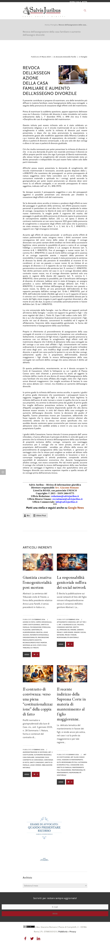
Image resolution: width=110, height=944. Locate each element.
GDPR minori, (69, 632)
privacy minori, (71, 635)
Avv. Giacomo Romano (67, 487)
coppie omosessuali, (44, 622)
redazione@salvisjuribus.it (65, 496)
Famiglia (54, 25)
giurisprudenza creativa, (33, 632)
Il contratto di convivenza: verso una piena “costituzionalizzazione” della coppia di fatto (38, 701)
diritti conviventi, (37, 762)
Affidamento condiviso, (66, 622)
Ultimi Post (41, 515)
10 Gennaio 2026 (72, 755)
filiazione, (27, 630)
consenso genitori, (64, 627)
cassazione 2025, (77, 765)
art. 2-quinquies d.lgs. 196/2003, (71, 625)
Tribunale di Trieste (31, 648)
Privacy (73, 931)
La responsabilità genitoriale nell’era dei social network (71, 582)
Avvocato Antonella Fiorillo (66, 57)
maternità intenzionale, (39, 635)
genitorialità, (36, 630)
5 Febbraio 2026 (38, 750)
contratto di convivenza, (33, 760)
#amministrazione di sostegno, (35, 752)
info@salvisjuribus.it (66, 502)
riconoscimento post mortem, (35, 643)
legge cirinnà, (35, 765)
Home (47, 25)
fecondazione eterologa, (40, 627)
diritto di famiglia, (64, 767)
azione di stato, (29, 622)
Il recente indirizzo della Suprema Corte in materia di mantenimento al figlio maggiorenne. (71, 704)
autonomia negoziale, (43, 755)
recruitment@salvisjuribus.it (67, 499)
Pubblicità (62, 931)
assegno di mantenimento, (72, 760)
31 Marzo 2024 (45, 57)
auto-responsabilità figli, (67, 762)
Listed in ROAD (41, 490)
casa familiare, (29, 757)
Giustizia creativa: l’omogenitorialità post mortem (37, 582)
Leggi (26, 654)
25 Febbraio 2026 (38, 619)
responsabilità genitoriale (68, 637)
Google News (76, 507)
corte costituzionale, (32, 625)
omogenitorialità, (30, 637)
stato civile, (42, 645)
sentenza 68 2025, (30, 645)
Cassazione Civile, (42, 757)
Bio (28, 515)
